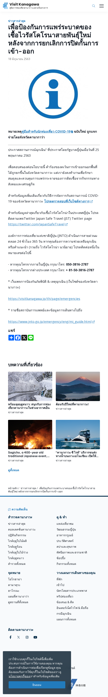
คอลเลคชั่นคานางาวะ (22, 529)
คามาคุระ (14, 585)
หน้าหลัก (13, 488)
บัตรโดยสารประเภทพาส (72, 591)
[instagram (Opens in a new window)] (27, 637)
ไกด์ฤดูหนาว (16, 558)
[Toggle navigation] (101, 5)
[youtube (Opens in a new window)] (35, 637)
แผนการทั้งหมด (66, 619)
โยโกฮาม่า (15, 579)
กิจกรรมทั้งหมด (66, 564)
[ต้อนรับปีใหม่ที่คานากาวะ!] (78, 391)
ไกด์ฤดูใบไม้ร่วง (18, 552)
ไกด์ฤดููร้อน (15, 547)
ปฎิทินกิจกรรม (17, 535)
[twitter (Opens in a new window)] (18, 637)
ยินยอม (36, 685)
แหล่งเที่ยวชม (65, 524)
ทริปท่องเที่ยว (65, 596)
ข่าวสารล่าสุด (16, 21)
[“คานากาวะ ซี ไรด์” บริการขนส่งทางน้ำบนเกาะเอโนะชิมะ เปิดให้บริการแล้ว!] (78, 441)
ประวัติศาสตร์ (65, 541)
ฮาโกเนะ (13, 591)
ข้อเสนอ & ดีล (65, 602)
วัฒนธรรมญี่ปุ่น (66, 529)
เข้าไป (60, 585)
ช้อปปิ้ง (61, 558)
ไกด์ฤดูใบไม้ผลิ (17, 541)
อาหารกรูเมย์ (65, 535)
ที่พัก (59, 579)
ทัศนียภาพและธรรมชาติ (72, 552)
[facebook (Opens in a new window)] (10, 637)
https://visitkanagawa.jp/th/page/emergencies (44, 298)
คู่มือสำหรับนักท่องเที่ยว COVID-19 (46, 131)
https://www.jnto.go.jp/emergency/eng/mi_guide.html (49, 321)
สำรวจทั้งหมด (16, 564)
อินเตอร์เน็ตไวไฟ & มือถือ (72, 608)
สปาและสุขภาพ (66, 547)
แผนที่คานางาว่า (18, 596)
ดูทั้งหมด (13, 470)
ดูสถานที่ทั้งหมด (18, 602)
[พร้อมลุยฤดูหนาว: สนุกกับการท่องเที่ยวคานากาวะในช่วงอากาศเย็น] (30, 393)
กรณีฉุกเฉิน (64, 614)
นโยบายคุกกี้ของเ (19, 676)
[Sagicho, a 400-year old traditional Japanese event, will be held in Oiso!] (30, 441)
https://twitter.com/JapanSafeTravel (36, 224)
